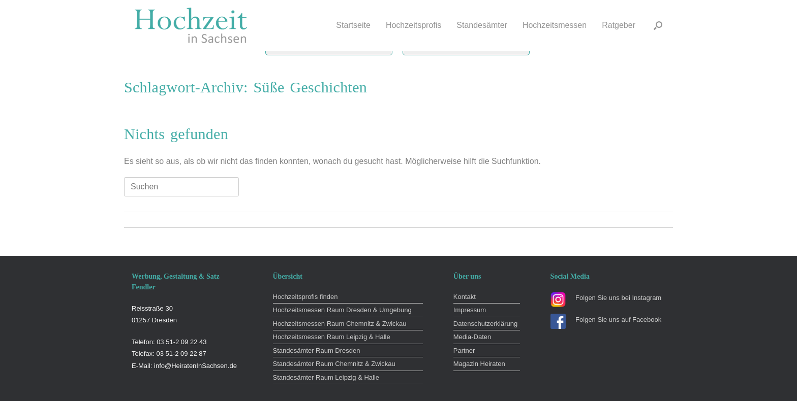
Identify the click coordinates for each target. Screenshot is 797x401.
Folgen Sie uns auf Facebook (618, 319)
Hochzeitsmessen (555, 25)
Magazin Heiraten (479, 363)
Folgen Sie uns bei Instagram (618, 298)
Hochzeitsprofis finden (305, 296)
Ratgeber (618, 25)
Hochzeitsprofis (413, 25)
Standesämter (481, 25)
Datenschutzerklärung (485, 323)
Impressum (469, 310)
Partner (464, 350)
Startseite (353, 25)
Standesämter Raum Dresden (316, 350)
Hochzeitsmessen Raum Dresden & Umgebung (342, 310)
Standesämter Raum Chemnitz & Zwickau (334, 363)
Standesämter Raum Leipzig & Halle (326, 377)
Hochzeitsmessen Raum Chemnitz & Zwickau (340, 323)
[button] (658, 25)
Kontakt (464, 296)
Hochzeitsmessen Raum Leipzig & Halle (331, 337)
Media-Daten (472, 337)
